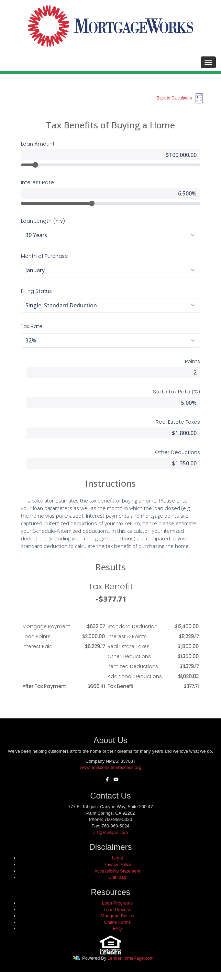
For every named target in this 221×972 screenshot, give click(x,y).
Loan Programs (117, 903)
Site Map (117, 877)
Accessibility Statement (118, 871)
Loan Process (117, 909)
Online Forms (117, 922)
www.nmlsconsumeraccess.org (110, 767)
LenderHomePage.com (131, 958)
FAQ (117, 928)
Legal (117, 857)
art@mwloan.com (110, 832)
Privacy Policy (117, 864)
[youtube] (114, 779)
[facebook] (105, 779)
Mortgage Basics (117, 915)
